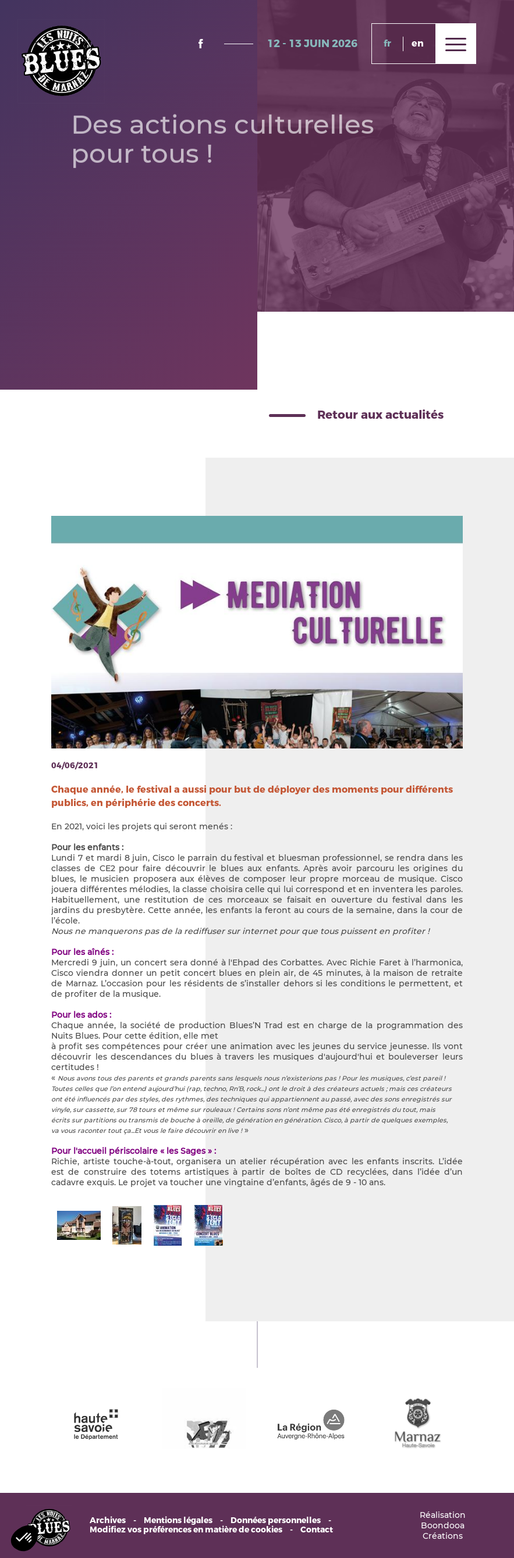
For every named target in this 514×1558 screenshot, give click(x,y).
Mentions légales (178, 1520)
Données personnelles (276, 1520)
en (418, 43)
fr (387, 43)
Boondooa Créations (443, 1530)
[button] (24, 1538)
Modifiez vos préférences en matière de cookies (186, 1530)
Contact (316, 1530)
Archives (108, 1520)
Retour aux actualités (380, 415)
